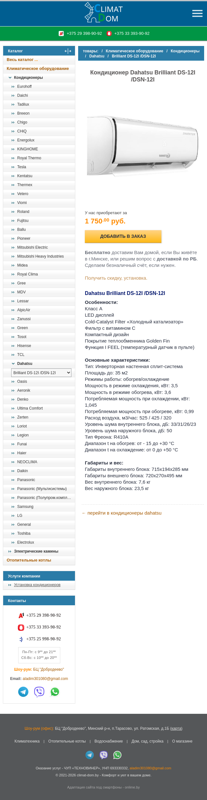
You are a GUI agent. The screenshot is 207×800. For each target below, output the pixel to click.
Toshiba (23, 533)
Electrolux (25, 542)
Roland (23, 211)
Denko (22, 399)
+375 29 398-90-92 (84, 33)
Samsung (25, 506)
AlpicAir (23, 310)
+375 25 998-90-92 (43, 639)
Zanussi (24, 319)
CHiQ (21, 131)
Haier (21, 453)
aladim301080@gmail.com (45, 678)
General (24, 524)
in (8, 779)
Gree (21, 283)
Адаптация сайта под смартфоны (94, 787)
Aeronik (23, 390)
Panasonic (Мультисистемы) (42, 489)
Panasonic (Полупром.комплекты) (46, 497)
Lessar (23, 301)
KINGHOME (27, 149)
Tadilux (23, 104)
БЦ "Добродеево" (48, 669)
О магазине (182, 741)
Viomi (22, 202)
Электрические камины (36, 551)
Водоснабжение (108, 741)
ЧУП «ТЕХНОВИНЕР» (82, 768)
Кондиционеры (28, 77)
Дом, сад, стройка (147, 741)
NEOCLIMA (27, 462)
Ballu (21, 229)
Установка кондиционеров (37, 585)
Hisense (24, 345)
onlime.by (132, 787)
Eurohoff (24, 86)
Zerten (22, 417)
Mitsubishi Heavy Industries (40, 256)
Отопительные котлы (29, 560)
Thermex (24, 185)
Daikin (22, 471)
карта (176, 728)
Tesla (21, 167)
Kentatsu (24, 176)
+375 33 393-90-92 (132, 33)
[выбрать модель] (41, 372)
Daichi (22, 95)
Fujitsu (22, 220)
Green (22, 328)
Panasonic (26, 480)
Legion (23, 435)
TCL (21, 354)
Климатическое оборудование (38, 68)
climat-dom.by (88, 775)
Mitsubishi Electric (32, 247)
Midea (22, 265)
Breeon (23, 113)
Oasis (22, 381)
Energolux (25, 140)
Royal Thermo (29, 158)
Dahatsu (24, 363)
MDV (21, 292)
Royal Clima (27, 274)
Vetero (22, 194)
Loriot (22, 426)
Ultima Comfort (30, 408)
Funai (22, 444)
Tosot (21, 337)
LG (19, 515)
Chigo (22, 122)
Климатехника (27, 741)
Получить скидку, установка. (116, 278)
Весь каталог (20, 59)
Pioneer (23, 238)
